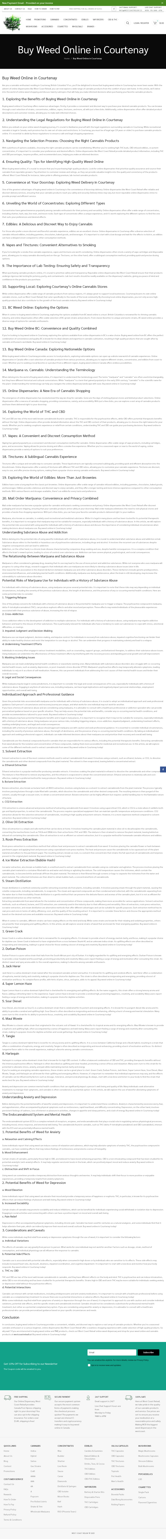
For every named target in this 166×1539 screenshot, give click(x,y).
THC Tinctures (117, 1461)
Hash (60, 1506)
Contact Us (9, 1484)
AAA (32, 1481)
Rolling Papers (118, 1504)
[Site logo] (12, 22)
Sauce (60, 1471)
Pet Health (116, 1476)
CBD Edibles (89, 1473)
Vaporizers (90, 1486)
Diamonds (62, 1481)
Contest (7, 1466)
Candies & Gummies (93, 1450)
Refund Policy (10, 1514)
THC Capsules (117, 1450)
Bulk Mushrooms (146, 1466)
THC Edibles (89, 1468)
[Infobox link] (130, 9)
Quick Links (10, 1445)
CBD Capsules (117, 1455)
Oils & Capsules (119, 1445)
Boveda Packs (117, 1494)
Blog (6, 1461)
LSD (140, 1479)
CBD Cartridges (91, 1507)
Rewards (7, 1494)
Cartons (142, 1497)
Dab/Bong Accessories (121, 1499)
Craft (33, 1471)
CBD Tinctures (117, 1466)
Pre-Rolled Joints (39, 1501)
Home (67, 58)
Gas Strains (36, 1466)
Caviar (60, 1476)
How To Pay (9, 1504)
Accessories (118, 1489)
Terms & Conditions (13, 1519)
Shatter (61, 1461)
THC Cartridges (91, 1502)
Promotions (9, 1471)
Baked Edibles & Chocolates (91, 1457)
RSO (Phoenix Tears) (67, 1511)
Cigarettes (144, 1487)
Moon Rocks (63, 1496)
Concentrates (66, 1445)
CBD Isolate (63, 1491)
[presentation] (110, 1376)
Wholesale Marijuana (40, 1511)
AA (32, 1486)
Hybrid (33, 1455)
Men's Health (117, 1481)
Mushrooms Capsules (148, 1455)
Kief (59, 1501)
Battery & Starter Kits (94, 1492)
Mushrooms (144, 1445)
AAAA (33, 1476)
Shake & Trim (36, 1506)
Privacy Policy (10, 1509)
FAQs (6, 1489)
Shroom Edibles (145, 1461)
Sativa (33, 1461)
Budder (61, 1455)
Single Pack (143, 1492)
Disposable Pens (92, 1497)
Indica (33, 1450)
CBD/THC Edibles (92, 1478)
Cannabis (36, 1445)
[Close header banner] (162, 3)
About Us (8, 1455)
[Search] (127, 23)
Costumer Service (13, 1479)
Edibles (88, 1445)
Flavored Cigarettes (147, 1502)
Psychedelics (145, 1474)
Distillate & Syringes (67, 1486)
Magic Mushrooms (146, 1450)
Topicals (115, 1471)
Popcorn (35, 1496)
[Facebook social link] (114, 9)
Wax (59, 1450)
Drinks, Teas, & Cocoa (94, 1463)
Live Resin (62, 1466)
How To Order (10, 1499)
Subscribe (148, 1352)
